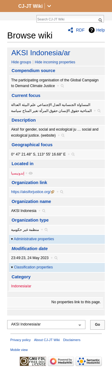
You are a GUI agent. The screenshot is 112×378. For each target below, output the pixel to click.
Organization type (30, 220)
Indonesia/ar (21, 286)
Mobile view (19, 350)
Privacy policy (20, 340)
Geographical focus (32, 144)
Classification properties (33, 267)
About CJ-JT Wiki (47, 340)
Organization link (29, 182)
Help (100, 30)
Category (21, 276)
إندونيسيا (17, 173)
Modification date (30, 248)
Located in (22, 163)
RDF (80, 30)
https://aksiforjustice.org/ (30, 192)
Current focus (26, 95)
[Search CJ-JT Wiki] (67, 19)
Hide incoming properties (55, 62)
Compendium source (33, 70)
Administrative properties (34, 239)
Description (24, 120)
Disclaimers (71, 340)
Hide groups (21, 62)
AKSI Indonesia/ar (40, 53)
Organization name (31, 201)
